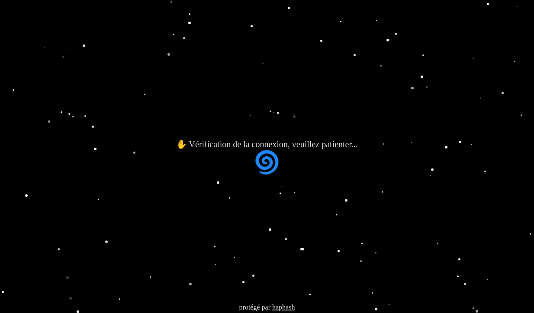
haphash (283, 307)
